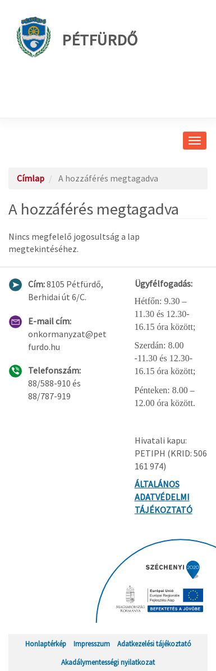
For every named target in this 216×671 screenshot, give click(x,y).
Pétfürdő (77, 37)
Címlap (30, 178)
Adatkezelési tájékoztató (154, 643)
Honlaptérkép (45, 643)
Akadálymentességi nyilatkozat (108, 662)
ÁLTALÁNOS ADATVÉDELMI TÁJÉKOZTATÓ (163, 496)
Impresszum (91, 643)
